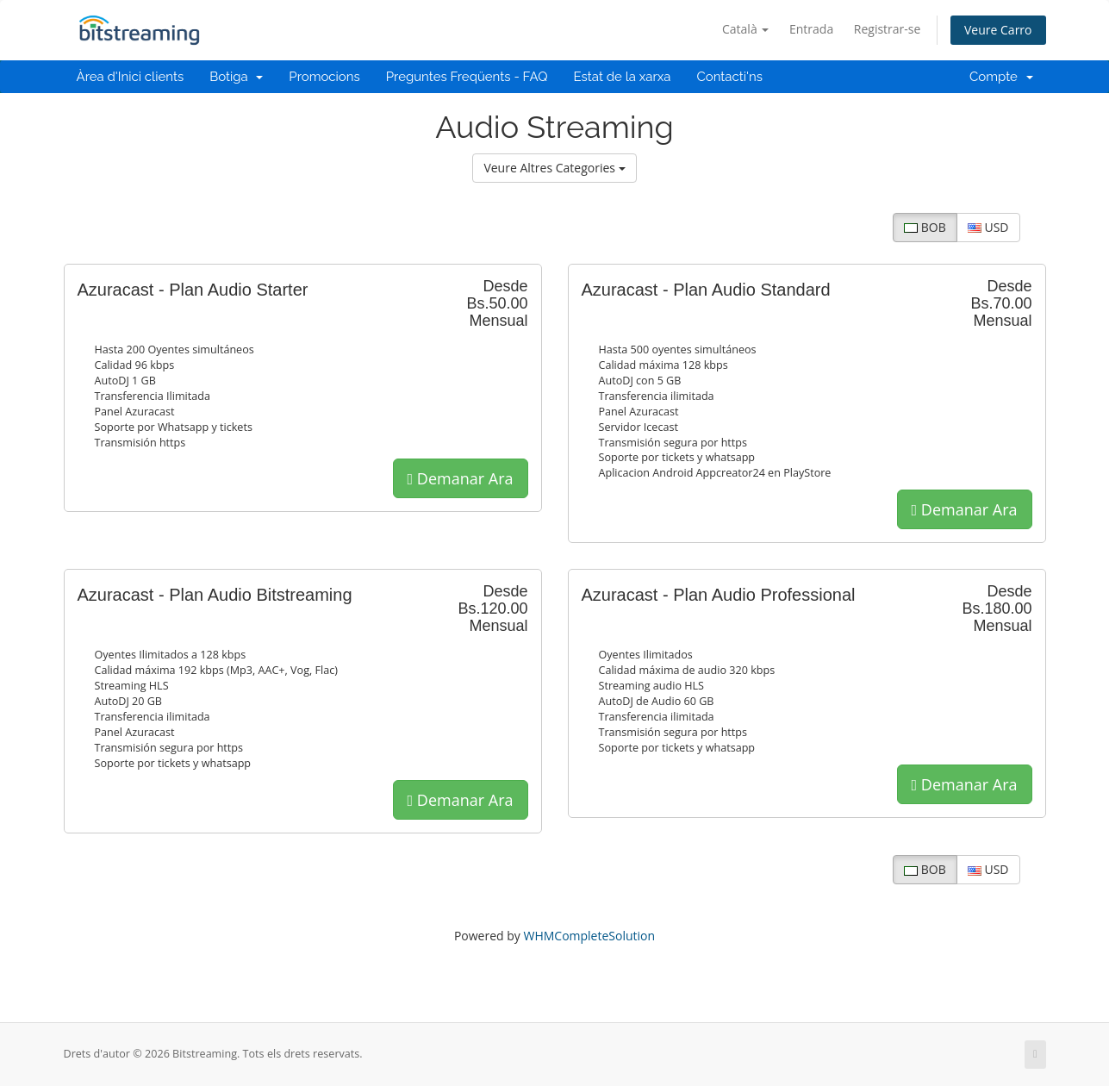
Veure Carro (997, 30)
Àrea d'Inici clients (130, 76)
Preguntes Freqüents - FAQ (467, 76)
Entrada (811, 29)
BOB (925, 227)
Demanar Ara (461, 478)
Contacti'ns (729, 76)
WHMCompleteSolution (589, 935)
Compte (1001, 76)
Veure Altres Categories (554, 167)
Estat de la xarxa (621, 76)
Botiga (236, 76)
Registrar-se (887, 29)
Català (745, 29)
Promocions (324, 76)
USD (988, 227)
